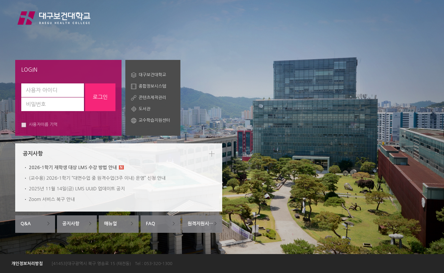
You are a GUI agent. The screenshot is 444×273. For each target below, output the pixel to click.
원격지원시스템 (203, 223)
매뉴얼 (110, 223)
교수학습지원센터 (154, 120)
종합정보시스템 (152, 86)
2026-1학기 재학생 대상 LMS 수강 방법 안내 (76, 167)
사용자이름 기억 (39, 124)
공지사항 (70, 223)
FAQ (150, 223)
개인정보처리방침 (27, 264)
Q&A (26, 223)
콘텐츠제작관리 (152, 98)
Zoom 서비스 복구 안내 (52, 199)
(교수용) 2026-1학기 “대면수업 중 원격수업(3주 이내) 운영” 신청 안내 (97, 178)
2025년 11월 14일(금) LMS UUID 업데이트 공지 (77, 189)
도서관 (144, 109)
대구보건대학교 (152, 75)
